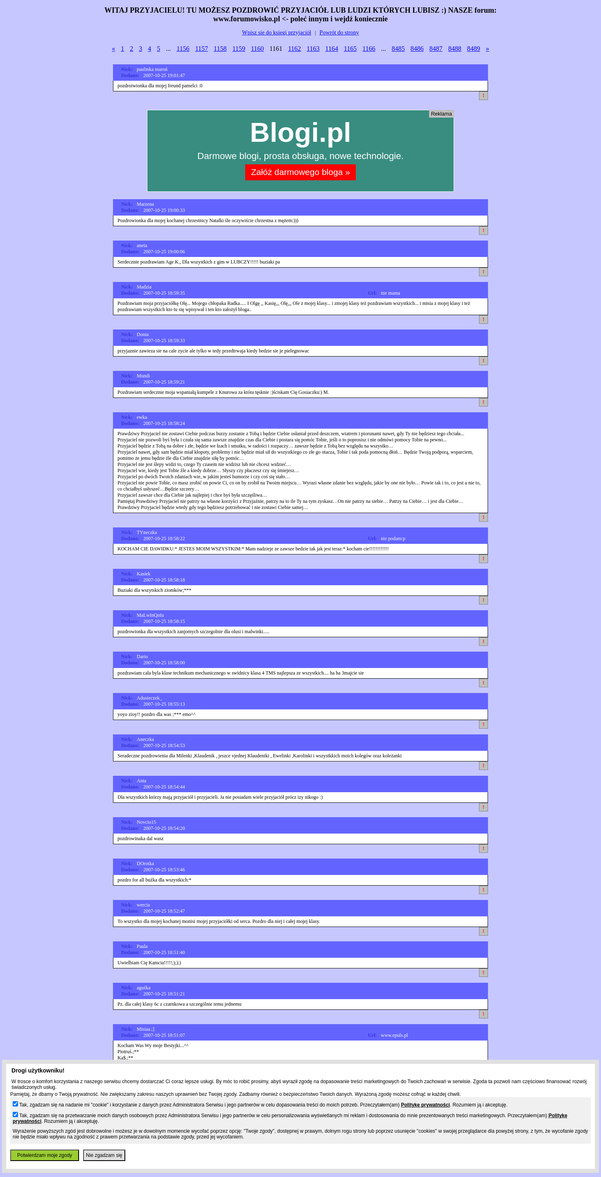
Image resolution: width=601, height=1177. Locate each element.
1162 (294, 48)
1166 (368, 48)
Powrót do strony (339, 33)
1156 (182, 48)
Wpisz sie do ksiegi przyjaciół (276, 33)
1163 (313, 48)
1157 (201, 48)
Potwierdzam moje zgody (44, 1155)
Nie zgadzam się (104, 1155)
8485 (398, 48)
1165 (350, 48)
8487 (436, 48)
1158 (220, 48)
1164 (331, 48)
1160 (257, 48)
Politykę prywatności (425, 1105)
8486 (417, 48)
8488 (454, 48)
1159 (238, 48)
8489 (473, 48)
